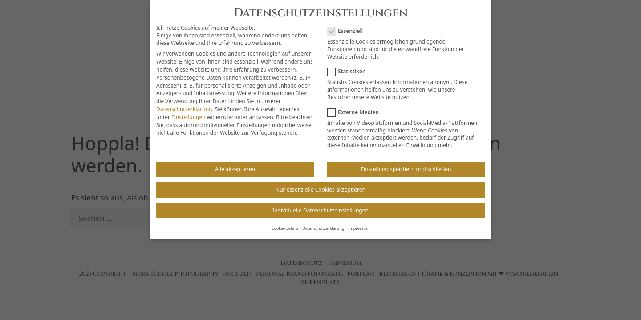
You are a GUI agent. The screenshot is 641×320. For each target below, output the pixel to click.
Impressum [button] (358, 221)
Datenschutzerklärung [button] (323, 221)
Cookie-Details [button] (285, 221)
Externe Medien (356, 105)
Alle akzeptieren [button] (235, 162)
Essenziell (348, 24)
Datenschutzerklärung (184, 102)
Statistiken (349, 64)
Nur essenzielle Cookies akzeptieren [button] (320, 183)
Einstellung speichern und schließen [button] (406, 162)
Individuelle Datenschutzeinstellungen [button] (320, 203)
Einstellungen (188, 110)
